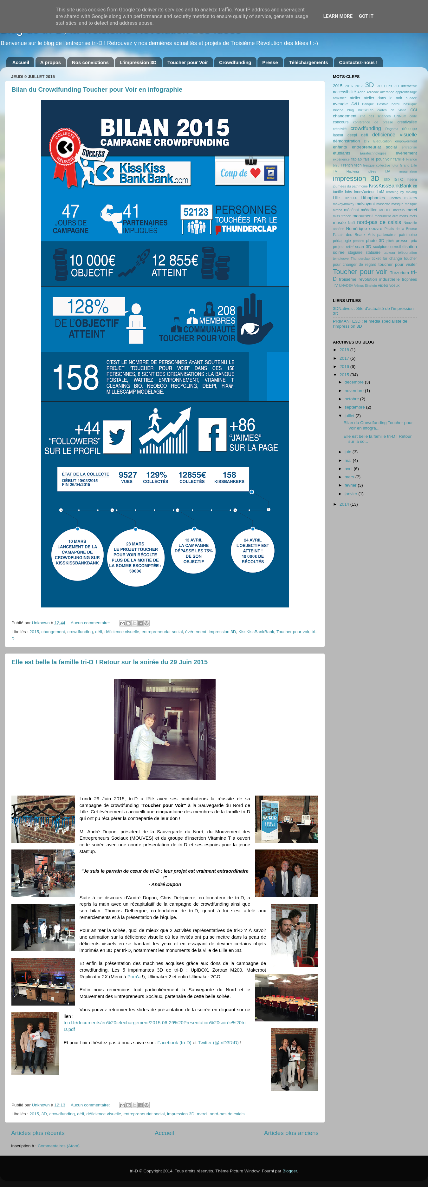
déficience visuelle (122, 631)
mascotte (383, 204)
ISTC (398, 179)
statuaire (373, 252)
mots (413, 216)
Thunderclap (360, 258)
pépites (358, 241)
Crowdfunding (235, 62)
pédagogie (342, 241)
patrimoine (408, 235)
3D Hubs (384, 86)
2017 (359, 86)
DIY (367, 141)
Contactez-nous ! (358, 62)
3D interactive (405, 86)
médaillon (369, 210)
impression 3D (222, 631)
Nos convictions (90, 62)
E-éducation (382, 141)
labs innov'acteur (360, 192)
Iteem (412, 179)
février (351, 485)
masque (397, 204)
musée (339, 222)
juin (349, 451)
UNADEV (346, 285)
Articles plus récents (38, 1133)
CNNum (400, 116)
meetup (399, 210)
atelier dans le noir (383, 98)
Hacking (353, 171)
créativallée (407, 122)
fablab (356, 159)
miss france (342, 216)
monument (363, 215)
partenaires (387, 235)
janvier (352, 493)
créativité (340, 129)
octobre (352, 399)
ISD (387, 179)
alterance (387, 92)
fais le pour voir (378, 159)
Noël (351, 223)
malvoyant (365, 203)
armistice (340, 98)
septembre (355, 407)
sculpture (381, 247)
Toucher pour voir (292, 631)
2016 (349, 86)
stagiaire (355, 252)
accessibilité (344, 91)
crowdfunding (80, 631)
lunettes (395, 198)
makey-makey (343, 204)
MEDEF (385, 210)
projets (338, 247)
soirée (339, 252)
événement (195, 631)
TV (335, 285)
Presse (270, 62)
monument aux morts (391, 216)
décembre (355, 382)
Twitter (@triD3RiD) (218, 1042)
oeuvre (375, 228)
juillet (350, 415)
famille (399, 159)
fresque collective (376, 165)
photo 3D (375, 240)
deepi (352, 135)
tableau (389, 252)
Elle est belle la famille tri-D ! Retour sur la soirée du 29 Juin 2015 (109, 662)
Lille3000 (350, 198)
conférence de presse (373, 122)
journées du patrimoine (350, 186)
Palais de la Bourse (401, 229)
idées (372, 171)
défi (98, 631)
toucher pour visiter (398, 264)
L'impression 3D (138, 62)
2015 (34, 631)
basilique (410, 104)
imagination (408, 171)
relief (349, 247)
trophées (409, 279)
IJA (387, 171)
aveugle (340, 104)
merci (202, 1114)
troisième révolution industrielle (369, 279)
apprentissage (406, 92)
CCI (413, 110)
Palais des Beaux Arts (354, 235)
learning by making (401, 192)
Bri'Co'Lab (365, 110)
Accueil (20, 62)
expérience (341, 159)
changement (53, 631)
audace (411, 98)
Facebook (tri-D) (174, 1042)
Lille (336, 198)
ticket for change (387, 258)
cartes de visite (391, 110)
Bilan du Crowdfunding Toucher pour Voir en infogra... (378, 425)
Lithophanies (373, 197)
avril (349, 468)
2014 (345, 504)
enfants (340, 147)
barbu (396, 104)
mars (350, 477)
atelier (355, 98)
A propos (50, 62)
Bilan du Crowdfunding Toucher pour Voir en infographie (96, 89)
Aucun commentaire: (91, 622)
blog (350, 110)
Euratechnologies (373, 153)
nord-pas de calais (227, 1114)
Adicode (372, 92)
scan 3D (363, 246)
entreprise (409, 147)
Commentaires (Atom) (59, 1146)
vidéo (383, 285)
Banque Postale (375, 104)
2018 (345, 349)
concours (340, 122)
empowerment (406, 141)
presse (402, 240)
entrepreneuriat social (162, 631)
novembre (355, 390)
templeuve (341, 258)
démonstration (346, 141)
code (413, 116)
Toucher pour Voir (187, 62)
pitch (390, 241)
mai (349, 460)
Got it (366, 16)
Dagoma (391, 129)
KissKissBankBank (256, 631)
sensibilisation (403, 246)
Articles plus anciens (291, 1133)
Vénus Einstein (365, 285)
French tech (351, 165)
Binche (338, 110)
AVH (355, 104)
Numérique (356, 228)
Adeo (361, 92)
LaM (380, 192)
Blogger (289, 1171)
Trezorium (399, 272)
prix (414, 241)
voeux (394, 285)
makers (410, 198)
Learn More (338, 16)
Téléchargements (308, 62)
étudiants (341, 153)
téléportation (407, 252)
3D (44, 1114)
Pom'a (134, 976)
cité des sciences (375, 116)
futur (395, 165)
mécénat (351, 210)
